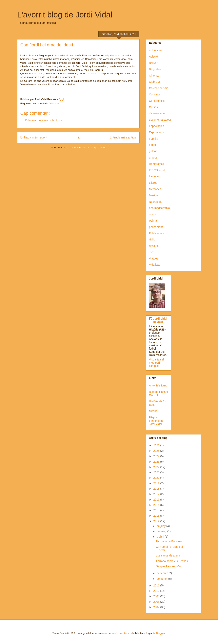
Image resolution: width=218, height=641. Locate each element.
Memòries (155, 189)
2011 (156, 585)
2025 (156, 450)
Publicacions (157, 233)
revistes (154, 245)
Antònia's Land (158, 385)
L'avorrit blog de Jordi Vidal (64, 14)
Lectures (154, 176)
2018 (156, 488)
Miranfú (153, 411)
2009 (156, 596)
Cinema (154, 75)
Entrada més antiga (122, 137)
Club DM (154, 81)
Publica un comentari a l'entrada (43, 120)
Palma (153, 220)
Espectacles (156, 126)
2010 (156, 590)
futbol (152, 144)
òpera (152, 214)
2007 (156, 607)
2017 (156, 494)
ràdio (152, 239)
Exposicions (156, 132)
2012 (156, 521)
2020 (156, 477)
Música (153, 195)
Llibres (153, 182)
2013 (156, 515)
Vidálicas (54, 103)
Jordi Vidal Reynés (160, 320)
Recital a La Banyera (169, 541)
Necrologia (155, 201)
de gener (162, 578)
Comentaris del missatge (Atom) (87, 147)
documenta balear (160, 119)
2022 (156, 467)
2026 (156, 445)
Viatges (153, 258)
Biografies (155, 69)
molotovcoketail (121, 633)
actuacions (155, 50)
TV (151, 252)
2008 (156, 601)
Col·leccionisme (158, 88)
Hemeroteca (156, 163)
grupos (153, 157)
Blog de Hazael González (158, 393)
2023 (156, 461)
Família (153, 138)
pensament (156, 227)
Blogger (160, 633)
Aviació (153, 56)
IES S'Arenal (157, 170)
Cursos (153, 107)
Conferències (157, 100)
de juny (161, 526)
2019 (156, 483)
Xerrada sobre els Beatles (172, 561)
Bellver (153, 62)
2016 (156, 499)
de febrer (162, 573)
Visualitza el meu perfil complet (156, 362)
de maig (162, 531)
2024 (156, 456)
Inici (78, 137)
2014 (156, 510)
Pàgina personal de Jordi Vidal (156, 421)
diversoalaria (157, 113)
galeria (153, 151)
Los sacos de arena (168, 555)
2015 (156, 504)
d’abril (161, 536)
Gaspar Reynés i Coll (169, 566)
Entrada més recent (33, 137)
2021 (156, 472)
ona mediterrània (159, 208)
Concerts (154, 94)
